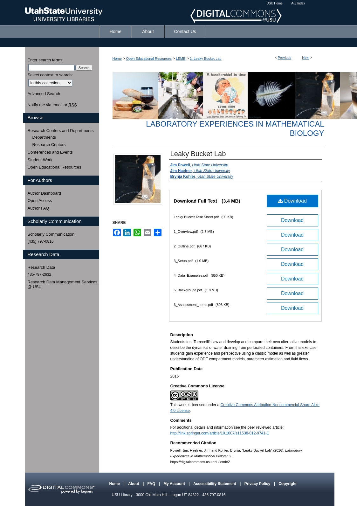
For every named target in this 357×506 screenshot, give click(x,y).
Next (305, 57)
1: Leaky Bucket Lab (206, 58)
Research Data (41, 267)
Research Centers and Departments (61, 130)
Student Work (40, 159)
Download (292, 201)
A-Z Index (298, 3)
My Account (174, 484)
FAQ (152, 484)
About (134, 484)
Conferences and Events (50, 152)
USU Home (274, 3)
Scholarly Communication (51, 234)
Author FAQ (38, 208)
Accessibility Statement (215, 484)
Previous (285, 57)
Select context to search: (50, 75)
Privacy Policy (257, 484)
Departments (44, 137)
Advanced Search (44, 93)
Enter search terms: (46, 60)
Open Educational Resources (149, 58)
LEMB (180, 58)
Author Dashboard (44, 193)
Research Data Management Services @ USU (63, 284)
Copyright (287, 484)
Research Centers (49, 144)
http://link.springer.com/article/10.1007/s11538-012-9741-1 (219, 433)
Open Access (40, 200)
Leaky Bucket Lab (198, 154)
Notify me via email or (52, 104)
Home (117, 58)
